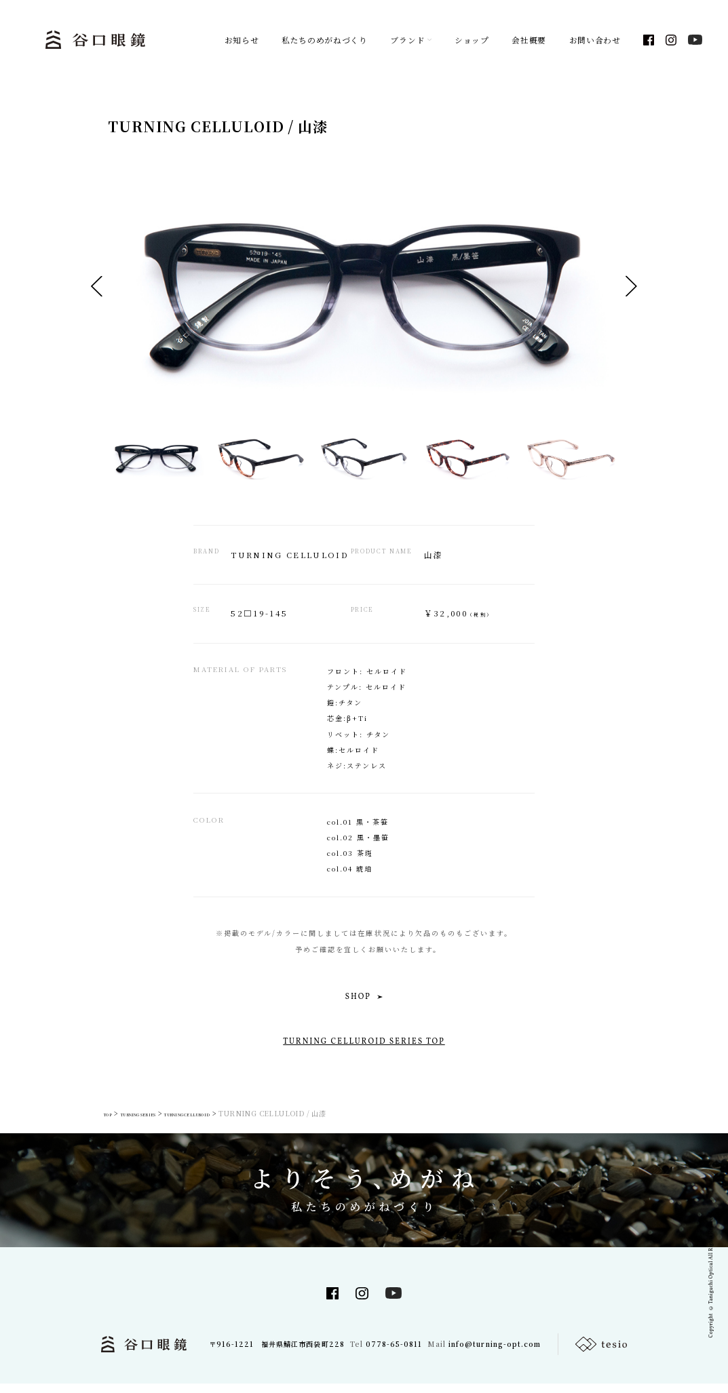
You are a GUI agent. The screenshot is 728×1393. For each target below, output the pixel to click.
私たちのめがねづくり (325, 40)
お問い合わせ (595, 40)
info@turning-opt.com (494, 1353)
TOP (111, 1123)
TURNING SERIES (163, 1123)
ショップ (472, 40)
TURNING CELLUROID (249, 1123)
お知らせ (242, 40)
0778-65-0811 (394, 1353)
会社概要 (529, 40)
